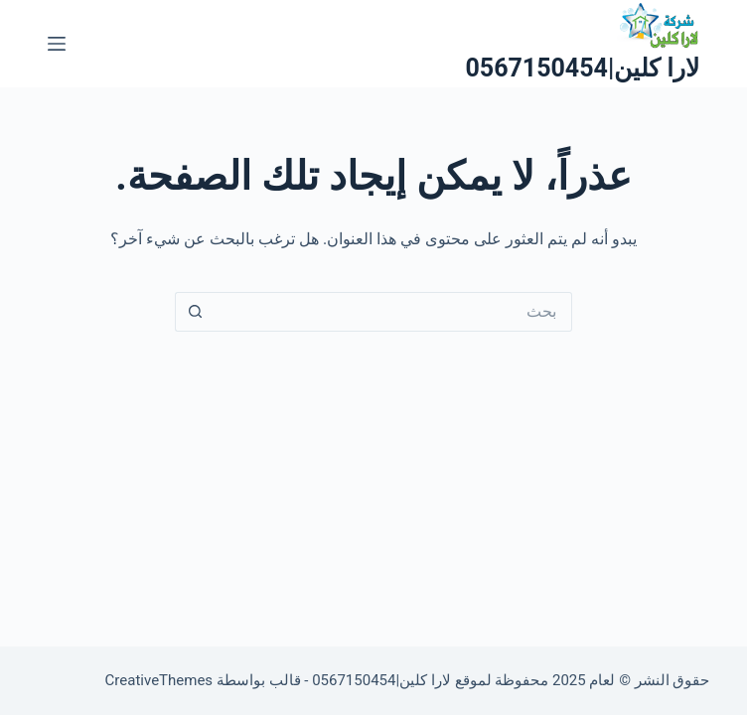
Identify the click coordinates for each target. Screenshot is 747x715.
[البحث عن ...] (393, 312)
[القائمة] (57, 44)
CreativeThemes (159, 680)
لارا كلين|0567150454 (582, 68)
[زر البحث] (195, 312)
